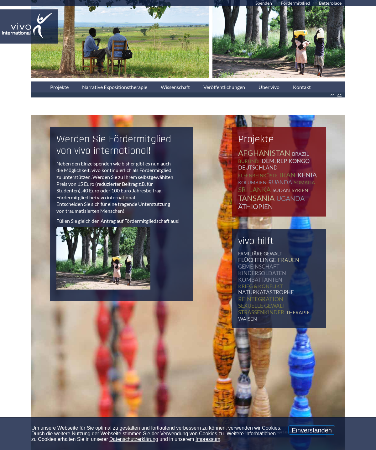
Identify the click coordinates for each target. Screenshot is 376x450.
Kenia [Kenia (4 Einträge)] (307, 175)
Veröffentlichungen (224, 87)
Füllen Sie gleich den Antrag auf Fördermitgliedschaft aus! (118, 221)
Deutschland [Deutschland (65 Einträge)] (258, 167)
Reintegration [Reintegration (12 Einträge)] (260, 299)
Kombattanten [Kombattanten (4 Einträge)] (260, 279)
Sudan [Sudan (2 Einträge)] (281, 190)
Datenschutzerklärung (133, 439)
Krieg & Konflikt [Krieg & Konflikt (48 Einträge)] (260, 286)
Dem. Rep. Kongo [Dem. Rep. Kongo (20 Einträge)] (286, 160)
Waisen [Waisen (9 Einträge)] (247, 319)
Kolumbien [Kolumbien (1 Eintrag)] (252, 182)
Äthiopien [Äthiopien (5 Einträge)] (255, 206)
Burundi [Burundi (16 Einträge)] (249, 161)
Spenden (263, 3)
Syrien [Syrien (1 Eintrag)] (300, 190)
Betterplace (330, 3)
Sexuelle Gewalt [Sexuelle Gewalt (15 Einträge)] (261, 305)
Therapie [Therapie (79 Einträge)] (298, 312)
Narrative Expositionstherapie (114, 87)
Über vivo (268, 87)
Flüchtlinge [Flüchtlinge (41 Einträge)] (257, 259)
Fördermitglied (295, 3)
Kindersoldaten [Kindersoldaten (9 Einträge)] (262, 273)
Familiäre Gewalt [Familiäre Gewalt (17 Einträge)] (260, 253)
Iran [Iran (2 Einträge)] (287, 175)
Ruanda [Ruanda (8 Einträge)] (280, 182)
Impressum (208, 439)
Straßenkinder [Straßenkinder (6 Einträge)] (261, 312)
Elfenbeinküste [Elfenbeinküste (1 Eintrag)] (258, 175)
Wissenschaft (175, 87)
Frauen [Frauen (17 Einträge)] (288, 260)
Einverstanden (312, 430)
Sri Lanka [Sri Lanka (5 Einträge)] (254, 189)
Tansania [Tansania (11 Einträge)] (256, 197)
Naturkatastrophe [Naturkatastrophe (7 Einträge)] (266, 292)
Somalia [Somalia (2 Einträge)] (304, 182)
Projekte (59, 87)
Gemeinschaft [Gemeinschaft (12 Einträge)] (258, 266)
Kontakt (302, 87)
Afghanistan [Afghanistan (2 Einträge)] (264, 152)
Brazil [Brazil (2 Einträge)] (300, 154)
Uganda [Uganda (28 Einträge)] (290, 198)
